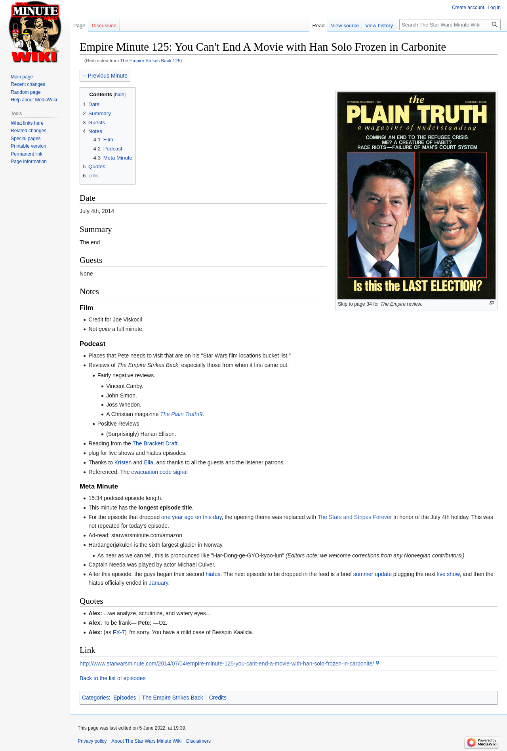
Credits (218, 697)
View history (379, 26)
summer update (372, 574)
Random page (25, 92)
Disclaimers (198, 741)
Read (319, 26)
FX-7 (119, 632)
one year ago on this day (191, 517)
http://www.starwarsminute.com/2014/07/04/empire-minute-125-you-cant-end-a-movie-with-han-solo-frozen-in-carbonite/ (227, 663)
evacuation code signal (159, 472)
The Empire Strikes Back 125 (150, 60)
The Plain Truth (179, 414)
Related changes (28, 130)
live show (448, 574)
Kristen (123, 462)
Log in (494, 7)
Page (79, 26)
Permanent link (26, 154)
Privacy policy (92, 741)
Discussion (103, 26)
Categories (95, 697)
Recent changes (28, 84)
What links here (27, 123)
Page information (29, 161)
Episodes (124, 697)
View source (345, 26)
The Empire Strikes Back (172, 697)
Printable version (28, 146)
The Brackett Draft (154, 443)
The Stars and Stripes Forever (355, 517)
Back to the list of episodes (113, 678)
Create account (468, 7)
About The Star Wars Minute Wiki (146, 741)
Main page (22, 77)
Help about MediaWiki (34, 100)
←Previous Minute (105, 75)
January (158, 583)
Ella (148, 462)
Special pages (25, 138)
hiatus (213, 574)
